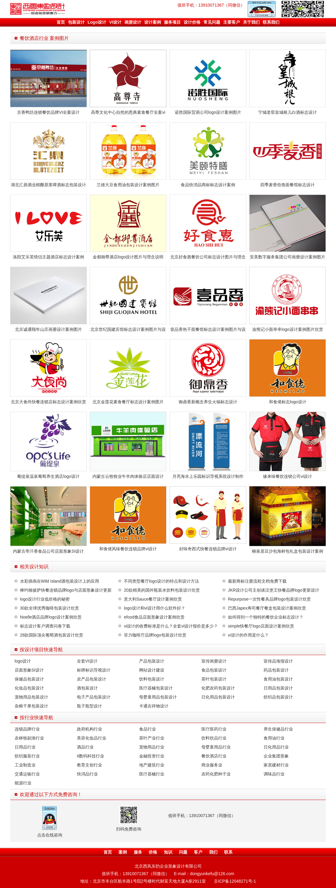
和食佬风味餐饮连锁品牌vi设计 (128, 548)
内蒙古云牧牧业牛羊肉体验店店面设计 (128, 476)
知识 (168, 852)
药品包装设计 (276, 670)
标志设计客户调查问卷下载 (45, 626)
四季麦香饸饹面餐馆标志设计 (287, 184)
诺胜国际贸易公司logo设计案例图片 (208, 112)
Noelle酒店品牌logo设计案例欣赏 (51, 617)
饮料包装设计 (151, 679)
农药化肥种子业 (216, 774)
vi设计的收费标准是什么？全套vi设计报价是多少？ (171, 626)
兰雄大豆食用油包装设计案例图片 (128, 184)
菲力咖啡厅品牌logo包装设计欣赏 (155, 635)
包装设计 (76, 22)
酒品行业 (85, 747)
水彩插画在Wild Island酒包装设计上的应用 (59, 581)
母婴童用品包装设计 (158, 697)
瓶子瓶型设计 (89, 706)
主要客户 (231, 22)
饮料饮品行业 (213, 738)
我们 (213, 852)
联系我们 (271, 22)
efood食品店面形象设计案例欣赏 (154, 617)
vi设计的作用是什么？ (248, 635)
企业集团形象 (276, 756)
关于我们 (251, 22)
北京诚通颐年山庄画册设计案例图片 (48, 329)
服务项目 (172, 22)
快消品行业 (87, 774)
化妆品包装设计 (29, 688)
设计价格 (192, 22)
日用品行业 (25, 747)
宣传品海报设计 (278, 661)
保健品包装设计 (29, 679)
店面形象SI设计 (29, 670)
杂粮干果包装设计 (31, 706)
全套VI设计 (87, 661)
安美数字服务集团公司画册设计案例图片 (287, 256)
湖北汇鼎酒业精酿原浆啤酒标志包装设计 (48, 184)
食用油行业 (274, 738)
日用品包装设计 (278, 688)
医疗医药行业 (213, 729)
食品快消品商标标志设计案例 (208, 184)
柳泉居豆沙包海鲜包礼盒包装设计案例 (287, 551)
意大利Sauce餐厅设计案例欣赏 (153, 599)
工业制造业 (25, 765)
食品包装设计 (213, 670)
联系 (228, 852)
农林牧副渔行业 (29, 738)
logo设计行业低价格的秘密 (45, 599)
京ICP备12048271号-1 (235, 881)
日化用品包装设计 (218, 697)
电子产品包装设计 (93, 697)
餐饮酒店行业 (213, 756)
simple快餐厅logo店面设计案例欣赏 (261, 626)
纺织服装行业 (27, 756)
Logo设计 (97, 22)
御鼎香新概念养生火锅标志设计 (208, 401)
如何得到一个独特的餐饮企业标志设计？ (265, 617)
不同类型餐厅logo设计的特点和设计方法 (161, 581)
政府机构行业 (89, 729)
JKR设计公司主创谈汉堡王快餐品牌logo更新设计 (273, 590)
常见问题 (211, 22)
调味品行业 (274, 774)
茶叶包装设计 (213, 679)
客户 (198, 852)
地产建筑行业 (151, 765)
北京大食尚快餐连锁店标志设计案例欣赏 (48, 401)
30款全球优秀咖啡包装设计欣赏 (49, 608)
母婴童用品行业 (216, 747)
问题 (183, 852)
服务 (138, 852)
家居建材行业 (276, 765)
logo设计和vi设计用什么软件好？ (154, 608)
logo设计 (23, 661)
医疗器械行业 (151, 774)
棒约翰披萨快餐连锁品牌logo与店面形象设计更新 (66, 590)
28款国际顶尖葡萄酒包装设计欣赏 (51, 635)
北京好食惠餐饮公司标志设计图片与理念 (208, 256)
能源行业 (23, 783)
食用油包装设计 (278, 679)
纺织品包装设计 (278, 697)
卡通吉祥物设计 (153, 706)
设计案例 (152, 22)
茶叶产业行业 (151, 738)
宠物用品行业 (151, 747)
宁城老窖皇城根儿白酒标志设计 (287, 112)
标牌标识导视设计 (93, 670)
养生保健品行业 (278, 729)
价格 (153, 852)
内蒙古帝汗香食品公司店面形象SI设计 (48, 551)
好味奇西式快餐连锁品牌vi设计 (208, 548)
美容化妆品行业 (91, 738)
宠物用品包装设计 (31, 697)
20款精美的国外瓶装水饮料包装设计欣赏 (162, 590)
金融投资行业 (151, 756)
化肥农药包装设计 (218, 688)
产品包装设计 (151, 661)
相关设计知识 (34, 566)
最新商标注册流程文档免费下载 (257, 581)
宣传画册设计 (213, 661)
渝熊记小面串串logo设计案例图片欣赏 (287, 329)
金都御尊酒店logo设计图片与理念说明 (128, 256)
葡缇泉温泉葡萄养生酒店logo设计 (48, 476)
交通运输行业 (27, 774)
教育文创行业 (89, 765)
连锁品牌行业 (27, 729)
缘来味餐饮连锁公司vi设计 (287, 476)
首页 (61, 22)
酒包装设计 (87, 688)
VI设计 (115, 22)
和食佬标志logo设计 (287, 401)
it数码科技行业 (90, 756)
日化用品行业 (276, 747)
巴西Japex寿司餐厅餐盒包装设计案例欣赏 (267, 608)
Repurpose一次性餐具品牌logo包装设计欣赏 (269, 599)
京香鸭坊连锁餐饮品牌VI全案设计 (48, 112)
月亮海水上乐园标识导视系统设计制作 (208, 476)
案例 (122, 852)
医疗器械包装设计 (156, 688)
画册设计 (132, 22)
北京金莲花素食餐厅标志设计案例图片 (128, 401)
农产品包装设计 (91, 679)
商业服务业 (211, 765)
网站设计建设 (151, 670)
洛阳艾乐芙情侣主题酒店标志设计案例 (48, 256)
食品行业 (147, 729)
